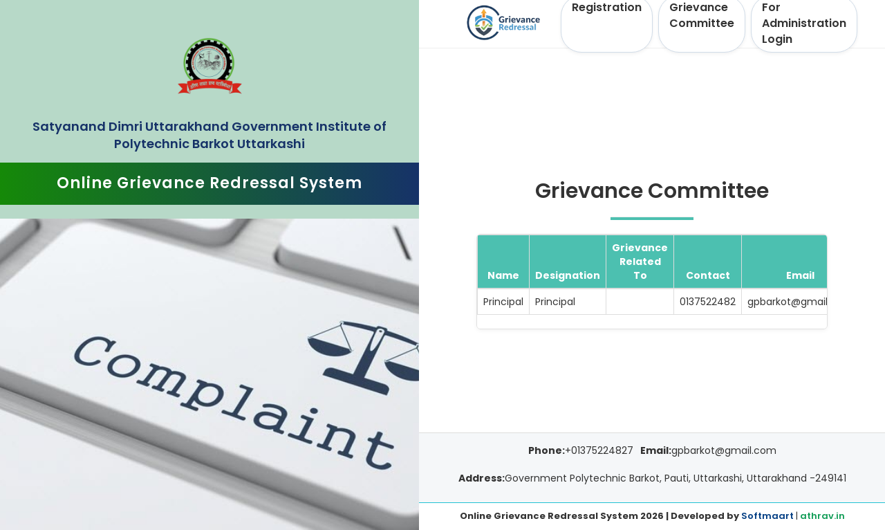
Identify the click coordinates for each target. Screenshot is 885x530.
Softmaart (767, 515)
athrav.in (822, 515)
